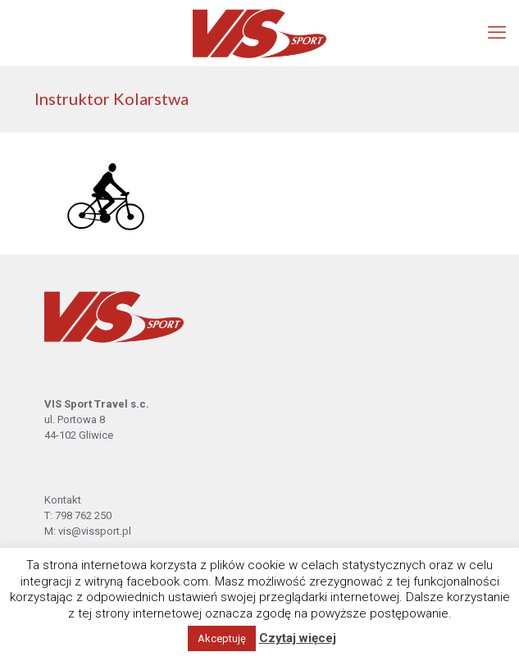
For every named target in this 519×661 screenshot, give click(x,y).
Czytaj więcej (297, 638)
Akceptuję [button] (222, 638)
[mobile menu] (497, 33)
